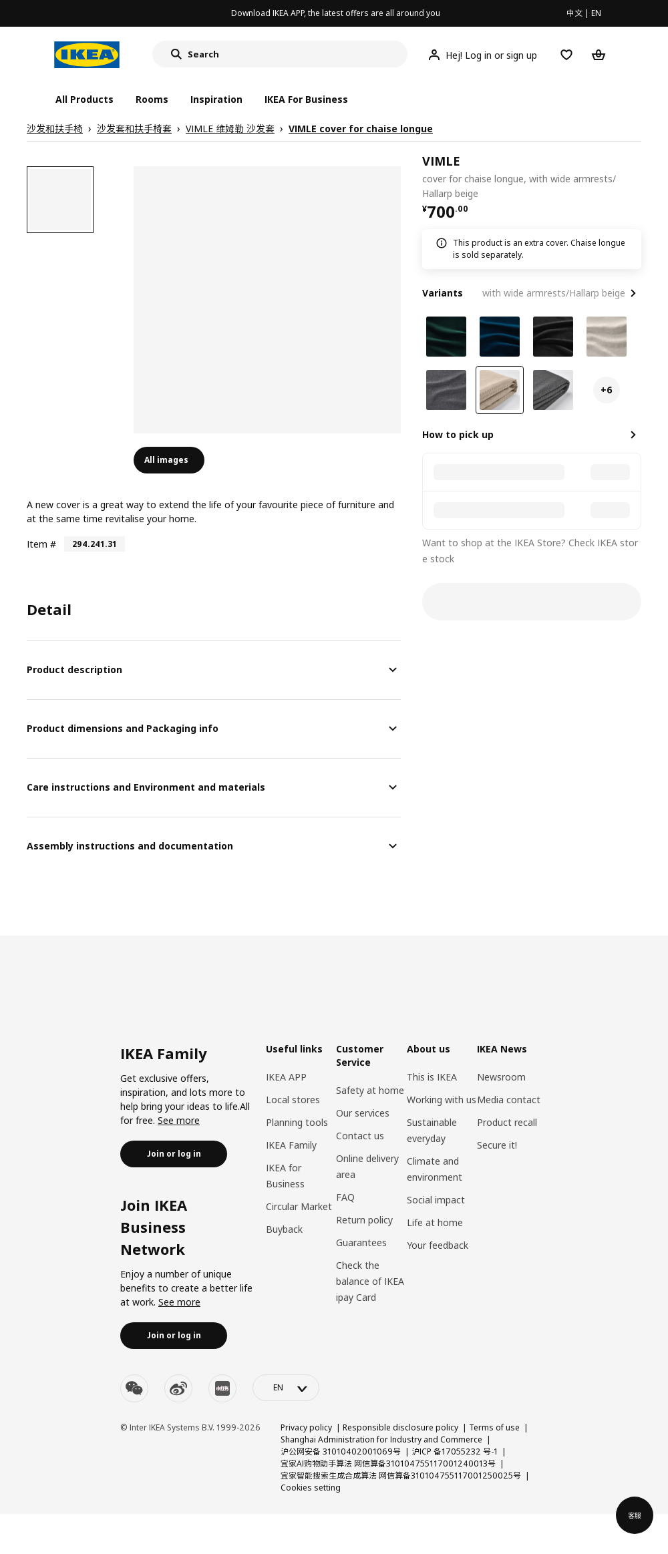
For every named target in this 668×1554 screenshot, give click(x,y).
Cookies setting (311, 1487)
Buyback (284, 1229)
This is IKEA (432, 1077)
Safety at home (370, 1090)
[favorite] (636, 177)
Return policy (364, 1219)
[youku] (222, 1388)
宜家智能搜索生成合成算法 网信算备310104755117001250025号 (401, 1475)
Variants (442, 292)
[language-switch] (286, 1387)
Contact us (360, 1135)
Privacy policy (306, 1427)
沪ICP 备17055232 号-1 (454, 1451)
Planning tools (297, 1122)
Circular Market (299, 1206)
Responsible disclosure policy (400, 1427)
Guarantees (361, 1242)
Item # (41, 544)
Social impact (436, 1199)
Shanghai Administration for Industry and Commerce (381, 1439)
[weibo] (178, 1388)
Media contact (508, 1099)
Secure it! (497, 1145)
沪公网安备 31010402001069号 (341, 1451)
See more (179, 1120)
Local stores (293, 1099)
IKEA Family (291, 1145)
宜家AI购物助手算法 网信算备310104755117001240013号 (388, 1463)
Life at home (435, 1222)
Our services (362, 1113)
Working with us (441, 1099)
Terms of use (494, 1427)
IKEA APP (286, 1077)
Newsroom (501, 1077)
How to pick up (458, 434)
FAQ (345, 1197)
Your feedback (437, 1245)
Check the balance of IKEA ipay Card (370, 1281)
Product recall (507, 1122)
